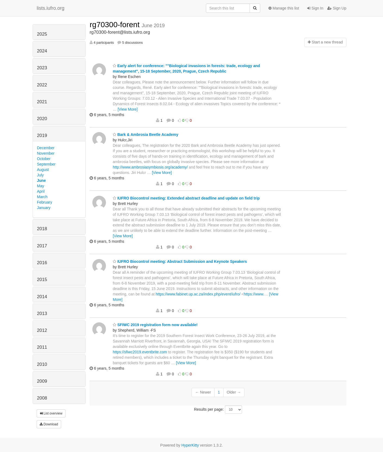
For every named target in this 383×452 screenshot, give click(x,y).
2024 (42, 51)
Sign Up (336, 8)
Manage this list (283, 8)
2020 (42, 118)
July (40, 175)
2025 (42, 34)
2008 (42, 398)
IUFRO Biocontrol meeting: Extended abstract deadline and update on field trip (186, 198)
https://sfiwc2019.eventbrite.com (140, 352)
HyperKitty (190, 445)
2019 (42, 135)
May (40, 186)
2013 (42, 313)
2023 (42, 67)
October (44, 159)
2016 (42, 262)
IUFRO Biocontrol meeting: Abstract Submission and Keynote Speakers (180, 261)
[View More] (128, 109)
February (44, 202)
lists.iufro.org (50, 8)
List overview (51, 413)
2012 (42, 330)
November (46, 153)
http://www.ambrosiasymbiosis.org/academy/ (150, 167)
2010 (42, 364)
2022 (42, 85)
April (41, 191)
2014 (42, 296)
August (43, 169)
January (44, 207)
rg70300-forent (116, 24)
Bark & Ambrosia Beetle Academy (145, 134)
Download (49, 424)
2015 (42, 279)
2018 (42, 228)
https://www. (254, 294)
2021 (42, 101)
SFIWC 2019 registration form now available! (155, 325)
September (46, 164)
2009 (42, 381)
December (46, 148)
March (42, 197)
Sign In (315, 8)
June (41, 180)
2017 (42, 245)
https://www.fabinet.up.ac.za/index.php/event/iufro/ (198, 294)
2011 (42, 347)
